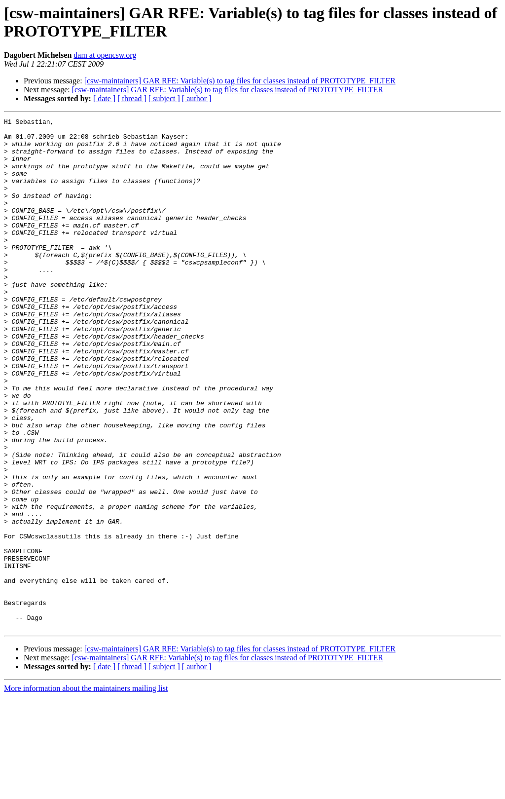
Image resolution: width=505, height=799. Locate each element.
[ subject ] (164, 98)
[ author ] (197, 98)
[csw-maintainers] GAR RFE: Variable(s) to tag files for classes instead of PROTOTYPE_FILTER (240, 80)
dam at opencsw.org (104, 55)
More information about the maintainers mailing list (86, 790)
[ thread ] (131, 98)
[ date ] (104, 98)
